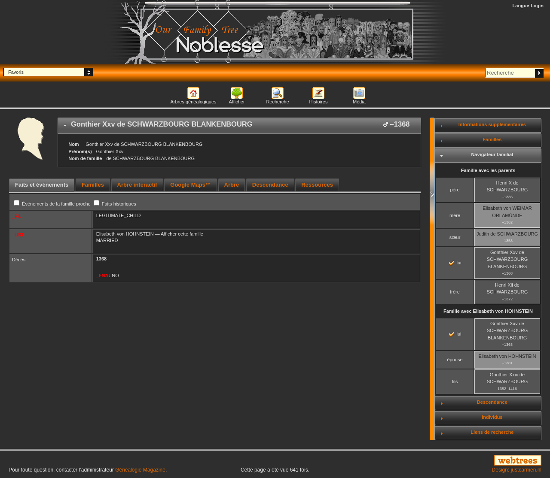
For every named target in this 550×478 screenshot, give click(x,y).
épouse (454, 359)
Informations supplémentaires (492, 124)
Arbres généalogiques (193, 101)
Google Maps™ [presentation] (190, 185)
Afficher (236, 101)
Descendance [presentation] (270, 185)
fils (455, 381)
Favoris (16, 72)
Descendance (492, 402)
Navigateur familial (492, 154)
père (454, 189)
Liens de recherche (492, 432)
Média (359, 101)
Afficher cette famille (182, 233)
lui (455, 262)
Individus (492, 417)
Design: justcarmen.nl (516, 470)
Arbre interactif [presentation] (137, 185)
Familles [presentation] (93, 185)
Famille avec (488, 311)
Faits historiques (115, 203)
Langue (521, 5)
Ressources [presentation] (317, 185)
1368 (101, 258)
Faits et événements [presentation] (41, 185)
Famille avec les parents (488, 170)
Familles (492, 139)
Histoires (318, 101)
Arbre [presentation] (231, 185)
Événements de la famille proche (53, 203)
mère (454, 215)
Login (537, 5)
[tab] (239, 126)
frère (455, 291)
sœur (455, 237)
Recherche (277, 101)
